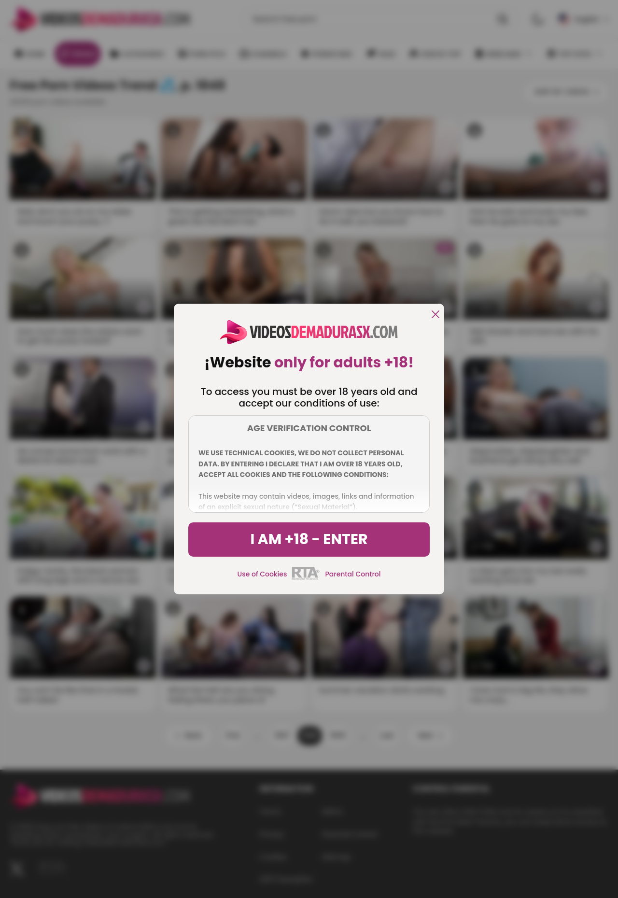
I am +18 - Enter (308, 539)
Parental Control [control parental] (352, 574)
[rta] (306, 578)
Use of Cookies (262, 574)
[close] (435, 315)
